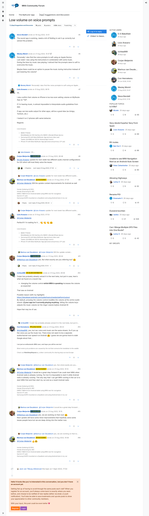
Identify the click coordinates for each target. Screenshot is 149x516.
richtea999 (21, 273)
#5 (79, 35)
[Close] (77, 482)
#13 (79, 327)
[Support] (3, 16)
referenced (37, 469)
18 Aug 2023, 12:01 (42, 35)
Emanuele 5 (117, 198)
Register (15, 508)
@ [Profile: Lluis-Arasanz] (23, 160)
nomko (116, 215)
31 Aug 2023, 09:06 (57, 273)
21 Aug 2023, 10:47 (42, 54)
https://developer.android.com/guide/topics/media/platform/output (43, 297)
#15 (79, 411)
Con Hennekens (23, 327)
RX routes (113, 142)
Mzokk (116, 110)
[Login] (146, 2)
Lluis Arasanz (22, 89)
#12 (79, 273)
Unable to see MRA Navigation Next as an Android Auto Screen (124, 160)
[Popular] (3, 11)
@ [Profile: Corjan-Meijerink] (24, 183)
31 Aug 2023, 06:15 (42, 89)
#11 (79, 256)
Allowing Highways (118, 178)
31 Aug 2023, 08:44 (55, 256)
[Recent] (3, 7)
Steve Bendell (22, 35)
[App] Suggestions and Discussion (21, 25)
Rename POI (114, 194)
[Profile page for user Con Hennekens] (12, 328)
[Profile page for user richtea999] (12, 274)
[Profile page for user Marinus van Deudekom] (12, 181)
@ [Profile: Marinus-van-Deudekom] (27, 260)
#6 (79, 54)
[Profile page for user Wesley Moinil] (12, 55)
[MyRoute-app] (3, 20)
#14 (79, 369)
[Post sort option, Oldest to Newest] (96, 36)
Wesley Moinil (22, 54)
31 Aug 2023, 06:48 (55, 156)
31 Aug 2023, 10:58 (61, 438)
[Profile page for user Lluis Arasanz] (12, 91)
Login (23, 508)
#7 (79, 89)
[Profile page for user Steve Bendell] (12, 36)
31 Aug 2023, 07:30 (61, 180)
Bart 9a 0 (117, 146)
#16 (79, 438)
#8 (79, 156)
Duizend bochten (117, 211)
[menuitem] (146, 2)
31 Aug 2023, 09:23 (56, 327)
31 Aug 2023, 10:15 (55, 411)
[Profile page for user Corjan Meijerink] (12, 158)
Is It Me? (113, 106)
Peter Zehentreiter (120, 165)
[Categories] (3, 2)
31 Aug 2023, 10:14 (61, 369)
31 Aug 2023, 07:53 (42, 215)
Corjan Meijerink (23, 156)
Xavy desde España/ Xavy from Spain (123, 124)
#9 (79, 180)
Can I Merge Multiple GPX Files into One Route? (123, 228)
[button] (3, 513)
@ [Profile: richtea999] (22, 330)
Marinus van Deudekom (26, 180)
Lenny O (116, 182)
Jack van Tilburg (26, 469)
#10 (79, 215)
